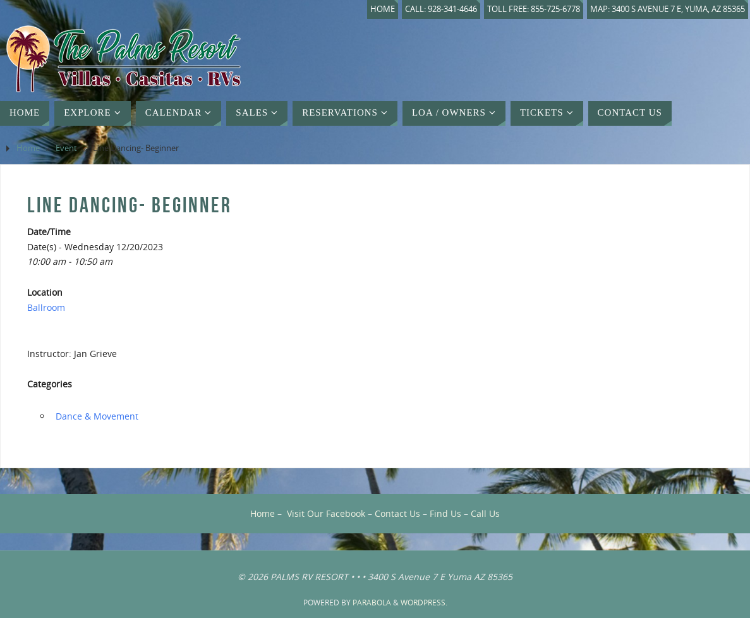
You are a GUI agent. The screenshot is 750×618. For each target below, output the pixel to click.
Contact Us (397, 513)
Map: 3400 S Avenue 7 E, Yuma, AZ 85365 (667, 9)
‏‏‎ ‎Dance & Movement (95, 416)
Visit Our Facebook (326, 513)
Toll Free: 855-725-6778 (533, 9)
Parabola (372, 602)
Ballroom (46, 307)
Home (382, 9)
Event (66, 148)
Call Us (485, 513)
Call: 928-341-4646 (441, 9)
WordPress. (424, 602)
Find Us (445, 513)
